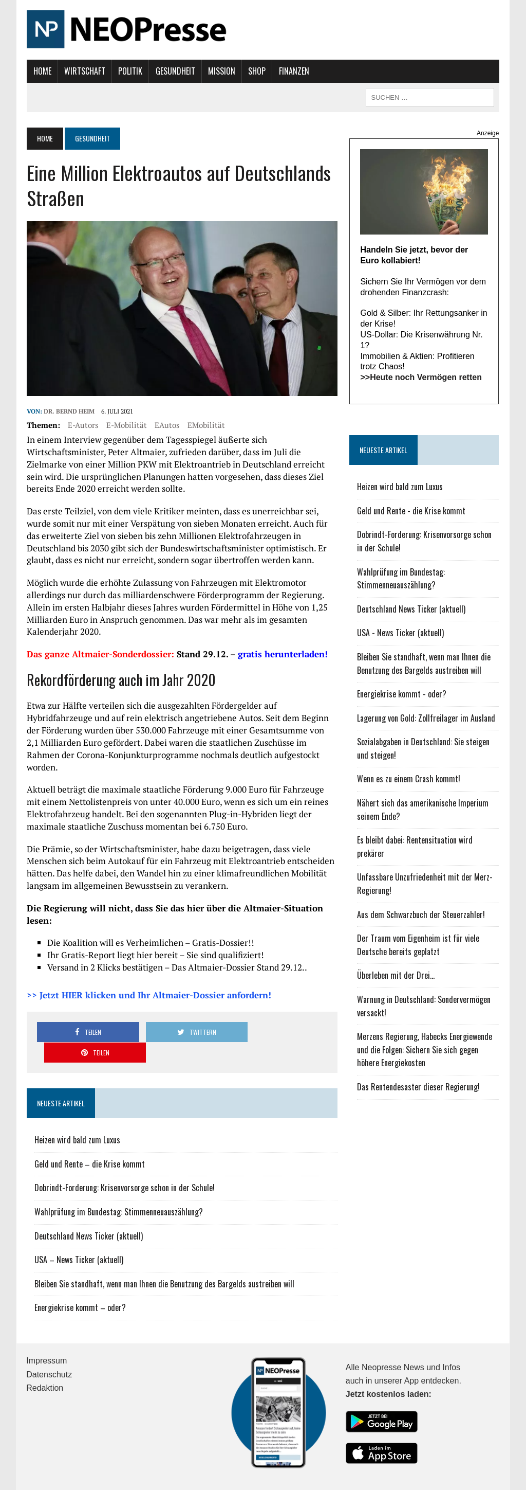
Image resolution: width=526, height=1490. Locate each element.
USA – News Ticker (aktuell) (78, 1227)
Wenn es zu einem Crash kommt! (409, 779)
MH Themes (140, 1479)
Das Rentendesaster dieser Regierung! (419, 1087)
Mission (221, 71)
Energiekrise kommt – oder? (79, 1275)
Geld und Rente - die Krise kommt (412, 511)
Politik (130, 71)
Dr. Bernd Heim (68, 412)
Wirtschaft (84, 71)
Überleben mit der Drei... (396, 976)
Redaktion (44, 1355)
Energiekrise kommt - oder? (402, 694)
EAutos (166, 425)
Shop (256, 71)
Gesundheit (174, 71)
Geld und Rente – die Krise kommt (89, 1131)
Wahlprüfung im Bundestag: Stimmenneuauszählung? (118, 1179)
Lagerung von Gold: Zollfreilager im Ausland (427, 718)
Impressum (46, 1328)
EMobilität (205, 425)
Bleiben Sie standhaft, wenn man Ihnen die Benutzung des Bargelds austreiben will (164, 1251)
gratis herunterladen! (282, 654)
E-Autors (82, 425)
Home (41, 71)
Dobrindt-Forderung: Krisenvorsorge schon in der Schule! (124, 1155)
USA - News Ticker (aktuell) (401, 633)
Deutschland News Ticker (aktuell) (88, 1203)
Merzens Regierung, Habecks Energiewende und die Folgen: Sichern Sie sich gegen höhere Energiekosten (425, 1050)
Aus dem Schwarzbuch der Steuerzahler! (421, 914)
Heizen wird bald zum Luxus (77, 1107)
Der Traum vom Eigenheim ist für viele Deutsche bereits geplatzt (419, 945)
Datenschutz (49, 1342)
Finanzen (293, 71)
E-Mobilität (126, 425)
